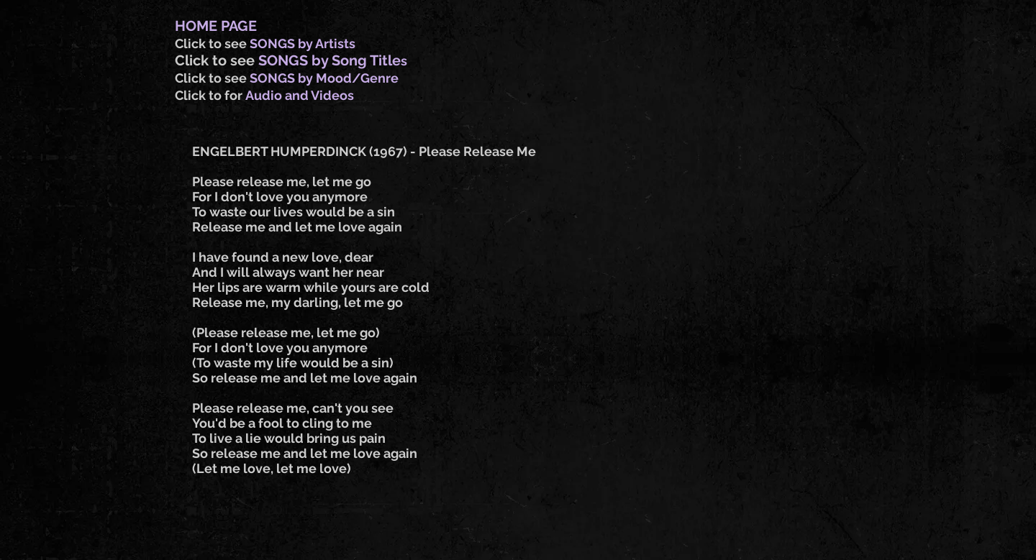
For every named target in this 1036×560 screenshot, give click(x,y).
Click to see (212, 43)
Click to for (210, 95)
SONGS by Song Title (329, 60)
